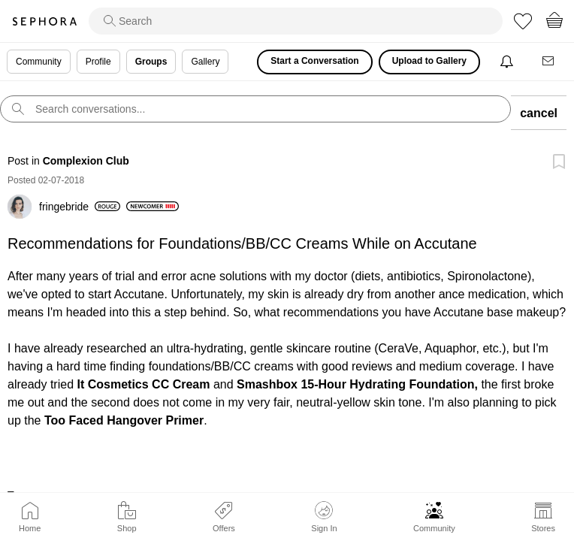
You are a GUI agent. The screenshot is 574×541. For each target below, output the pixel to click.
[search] (296, 21)
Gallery (205, 61)
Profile (98, 61)
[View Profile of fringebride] (79, 206)
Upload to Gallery (429, 61)
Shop (127, 528)
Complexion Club (86, 161)
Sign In (324, 517)
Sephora (44, 21)
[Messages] (549, 62)
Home (30, 528)
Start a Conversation (314, 61)
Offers (224, 528)
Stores (543, 528)
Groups (151, 61)
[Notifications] (508, 62)
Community (434, 528)
